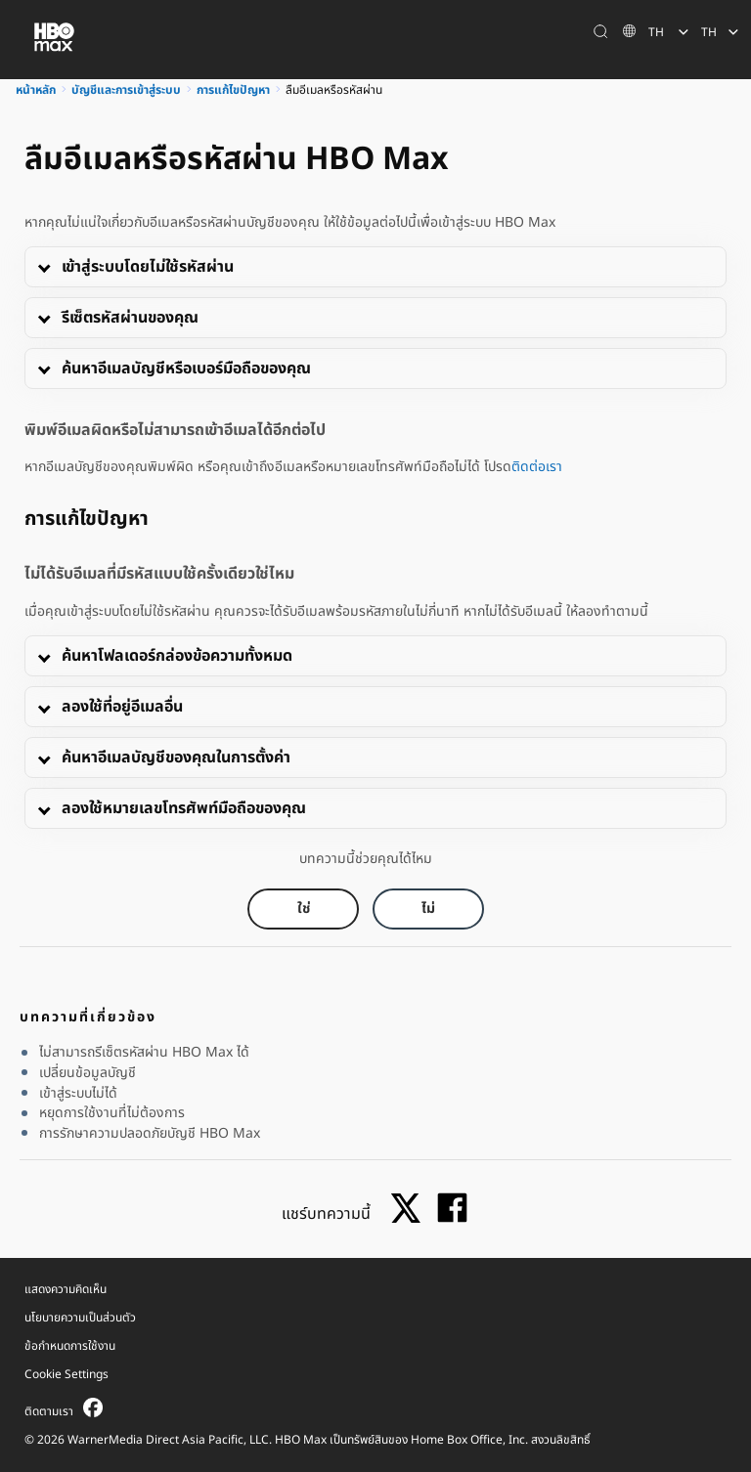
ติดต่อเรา (536, 466)
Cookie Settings (66, 1374)
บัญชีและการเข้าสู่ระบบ (126, 90)
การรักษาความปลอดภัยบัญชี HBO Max (149, 1134)
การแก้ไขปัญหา (233, 90)
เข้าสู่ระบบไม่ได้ (78, 1094)
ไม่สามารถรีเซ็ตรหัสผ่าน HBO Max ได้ (144, 1052)
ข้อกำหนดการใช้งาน (69, 1346)
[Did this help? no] (428, 909)
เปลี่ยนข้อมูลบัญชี (87, 1073)
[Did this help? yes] (303, 909)
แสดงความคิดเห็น (65, 1289)
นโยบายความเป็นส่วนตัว (80, 1317)
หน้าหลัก (36, 90)
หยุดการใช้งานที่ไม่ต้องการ (112, 1113)
